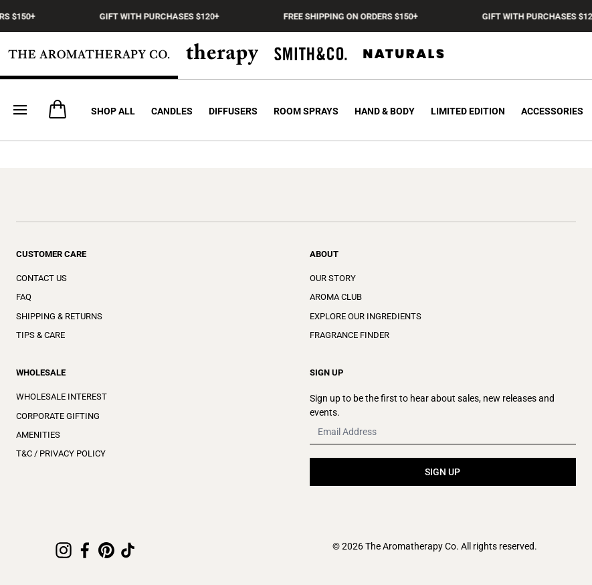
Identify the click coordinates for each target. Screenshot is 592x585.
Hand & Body (385, 111)
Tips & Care (40, 335)
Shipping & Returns (59, 316)
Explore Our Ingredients (365, 316)
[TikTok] (128, 550)
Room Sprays (306, 111)
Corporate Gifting (58, 416)
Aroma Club (336, 297)
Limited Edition (468, 111)
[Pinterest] (106, 550)
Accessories (552, 111)
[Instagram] (64, 550)
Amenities (38, 435)
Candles (172, 111)
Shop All (113, 111)
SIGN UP (442, 472)
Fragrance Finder (349, 335)
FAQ (23, 297)
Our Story (333, 278)
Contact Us (41, 278)
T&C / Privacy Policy (61, 453)
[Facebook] (85, 550)
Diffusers (233, 111)
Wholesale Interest (61, 397)
